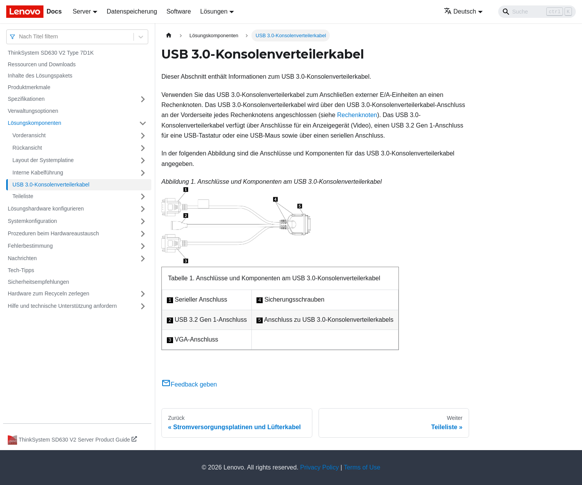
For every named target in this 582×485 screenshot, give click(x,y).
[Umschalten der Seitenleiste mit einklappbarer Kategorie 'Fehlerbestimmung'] (142, 246)
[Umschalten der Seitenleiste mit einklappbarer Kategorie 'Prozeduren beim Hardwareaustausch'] (142, 234)
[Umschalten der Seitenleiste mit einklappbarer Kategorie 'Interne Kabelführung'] (142, 173)
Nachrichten (22, 258)
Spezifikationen (26, 99)
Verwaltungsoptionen (33, 111)
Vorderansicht (29, 135)
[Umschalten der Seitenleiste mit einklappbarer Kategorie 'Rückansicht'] (142, 148)
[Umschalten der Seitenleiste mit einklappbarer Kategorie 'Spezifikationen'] (142, 99)
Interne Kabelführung (37, 172)
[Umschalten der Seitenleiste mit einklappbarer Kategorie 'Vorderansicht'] (142, 135)
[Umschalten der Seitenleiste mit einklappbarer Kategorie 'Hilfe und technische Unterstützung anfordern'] (142, 306)
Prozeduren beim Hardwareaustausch (53, 233)
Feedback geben (189, 384)
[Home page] (168, 35)
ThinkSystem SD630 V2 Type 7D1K (51, 53)
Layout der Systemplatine (43, 160)
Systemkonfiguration (32, 221)
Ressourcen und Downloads (42, 64)
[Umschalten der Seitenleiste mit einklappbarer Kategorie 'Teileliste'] (142, 196)
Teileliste (22, 196)
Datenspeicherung (132, 11)
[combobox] (20, 36)
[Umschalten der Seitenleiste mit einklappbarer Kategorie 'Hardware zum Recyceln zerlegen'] (142, 294)
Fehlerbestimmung (30, 246)
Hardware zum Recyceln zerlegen (48, 293)
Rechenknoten (357, 115)
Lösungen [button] (213, 11)
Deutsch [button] (460, 11)
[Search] (537, 11)
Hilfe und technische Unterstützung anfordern (62, 306)
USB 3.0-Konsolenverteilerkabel (50, 184)
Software (178, 11)
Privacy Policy (319, 467)
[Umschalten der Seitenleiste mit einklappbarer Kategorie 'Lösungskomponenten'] (142, 123)
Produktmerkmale (29, 87)
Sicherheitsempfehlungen (38, 282)
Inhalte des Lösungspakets (40, 75)
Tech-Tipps (21, 270)
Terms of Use (362, 467)
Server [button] (82, 11)
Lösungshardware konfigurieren (46, 208)
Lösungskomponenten (34, 123)
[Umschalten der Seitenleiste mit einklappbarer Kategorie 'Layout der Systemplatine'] (142, 160)
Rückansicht (27, 148)
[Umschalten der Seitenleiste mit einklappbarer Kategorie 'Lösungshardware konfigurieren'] (142, 209)
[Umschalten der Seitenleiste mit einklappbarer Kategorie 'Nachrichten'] (142, 258)
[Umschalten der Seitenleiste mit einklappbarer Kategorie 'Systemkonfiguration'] (142, 221)
